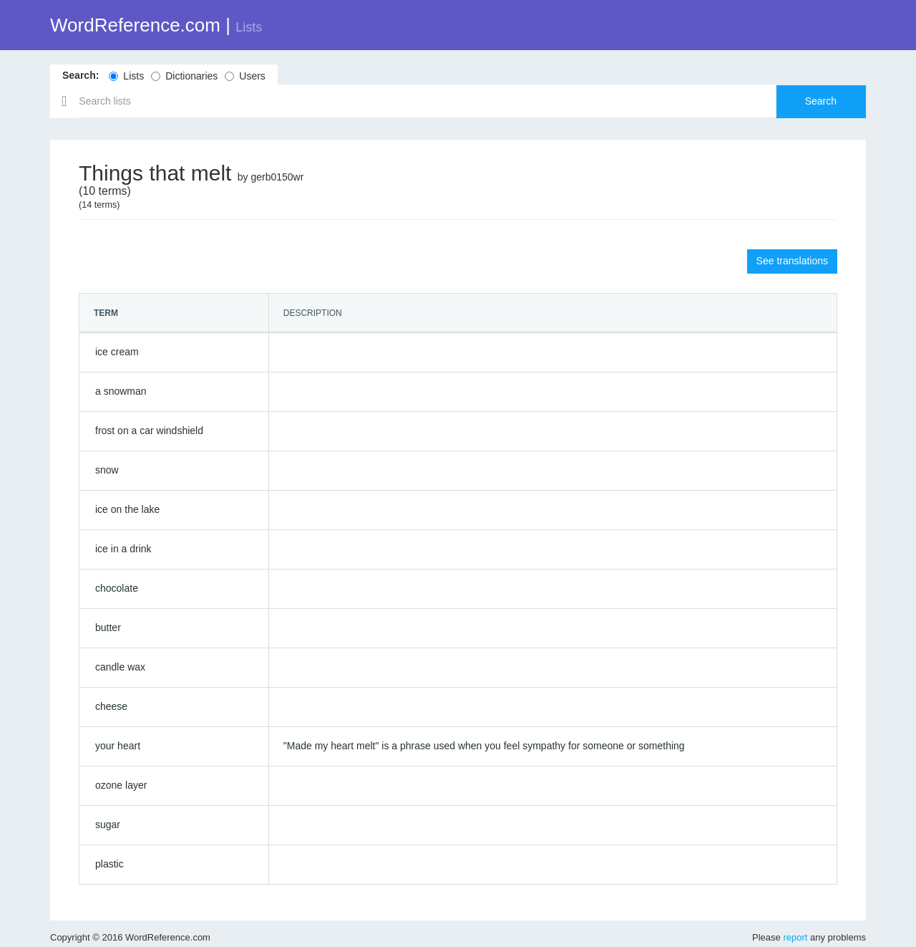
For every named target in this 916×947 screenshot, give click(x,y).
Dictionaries (184, 76)
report (795, 937)
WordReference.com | (156, 25)
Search (821, 101)
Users (245, 76)
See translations (792, 260)
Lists (126, 76)
